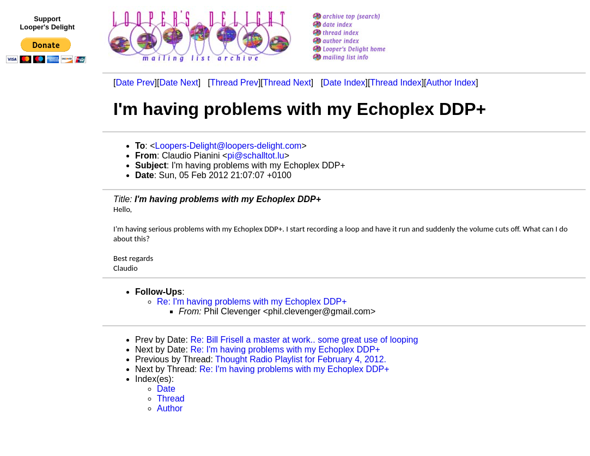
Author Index (451, 82)
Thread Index (395, 82)
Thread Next (287, 82)
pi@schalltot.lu (255, 155)
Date (166, 388)
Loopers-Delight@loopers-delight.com (228, 145)
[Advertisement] (48, 292)
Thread (171, 398)
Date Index (344, 82)
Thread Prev (234, 82)
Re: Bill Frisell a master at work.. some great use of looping (304, 339)
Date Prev (134, 82)
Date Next (178, 82)
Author (170, 408)
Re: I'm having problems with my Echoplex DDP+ (252, 301)
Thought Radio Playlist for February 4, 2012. (300, 359)
